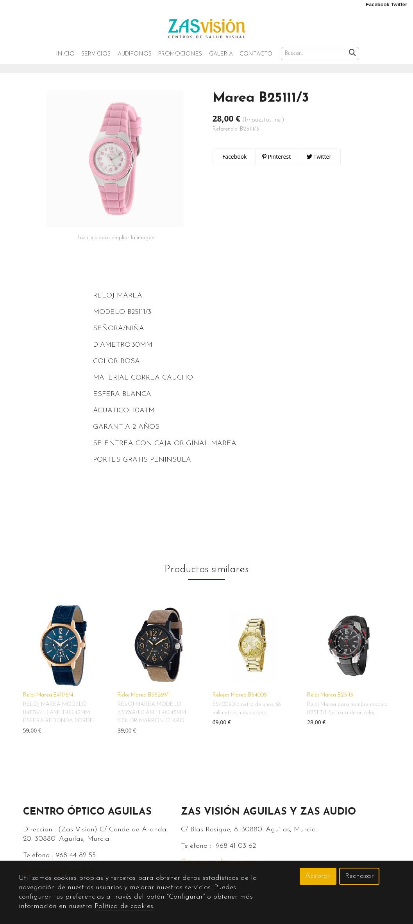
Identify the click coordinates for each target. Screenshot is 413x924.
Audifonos (135, 54)
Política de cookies (124, 906)
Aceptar (318, 876)
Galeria (221, 54)
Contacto (256, 54)
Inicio (65, 54)
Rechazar (359, 876)
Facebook (234, 171)
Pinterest (276, 171)
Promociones (180, 54)
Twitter (319, 171)
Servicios (96, 54)
